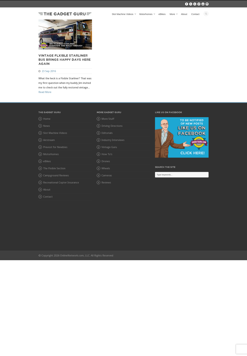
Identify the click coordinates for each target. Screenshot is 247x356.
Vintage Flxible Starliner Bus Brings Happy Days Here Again (64, 59)
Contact (195, 14)
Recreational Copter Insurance (61, 182)
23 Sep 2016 (49, 71)
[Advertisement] (182, 216)
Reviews (106, 182)
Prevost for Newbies (55, 147)
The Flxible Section (54, 168)
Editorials (107, 133)
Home (46, 118)
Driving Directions (112, 125)
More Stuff (107, 118)
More (172, 14)
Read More (44, 92)
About (184, 14)
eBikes (162, 14)
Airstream (49, 140)
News (46, 125)
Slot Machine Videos (122, 14)
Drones (105, 161)
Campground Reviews (56, 175)
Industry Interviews (112, 140)
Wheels (105, 168)
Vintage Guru (109, 147)
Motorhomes (145, 14)
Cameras (106, 175)
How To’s (106, 154)
